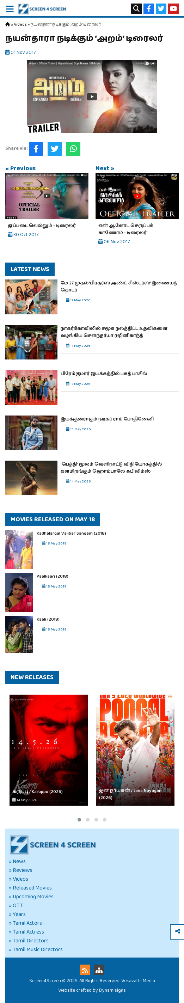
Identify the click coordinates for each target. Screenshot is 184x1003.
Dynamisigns (112, 990)
